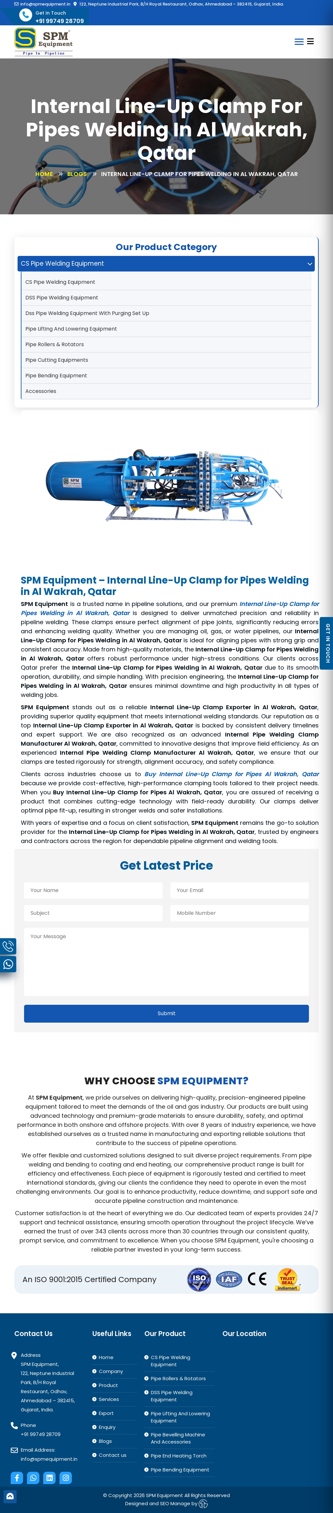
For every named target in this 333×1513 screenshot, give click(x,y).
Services (109, 1399)
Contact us (113, 1455)
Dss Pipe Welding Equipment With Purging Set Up (87, 313)
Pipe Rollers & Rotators (54, 344)
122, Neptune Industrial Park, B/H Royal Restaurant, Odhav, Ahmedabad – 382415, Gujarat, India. (178, 4)
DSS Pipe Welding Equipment (61, 297)
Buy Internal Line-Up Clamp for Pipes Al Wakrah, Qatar (231, 774)
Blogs (77, 174)
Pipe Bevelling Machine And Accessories (178, 1438)
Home (44, 174)
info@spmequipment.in (42, 4)
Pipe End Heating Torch (178, 1455)
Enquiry (107, 1427)
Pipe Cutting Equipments (56, 360)
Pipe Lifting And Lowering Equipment (71, 329)
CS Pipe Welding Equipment (60, 282)
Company (111, 1371)
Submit (167, 1013)
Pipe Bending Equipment (56, 375)
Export (106, 1413)
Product (108, 1385)
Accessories (40, 391)
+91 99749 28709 (40, 1434)
